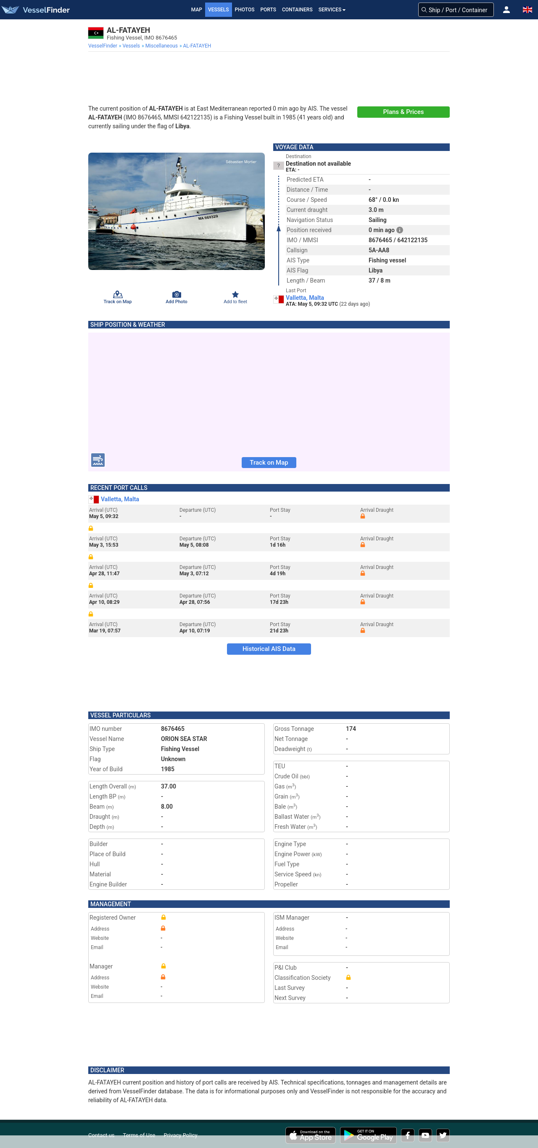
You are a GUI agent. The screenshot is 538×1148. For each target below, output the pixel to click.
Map (196, 10)
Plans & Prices (403, 112)
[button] (506, 9)
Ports (268, 10)
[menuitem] (103, 46)
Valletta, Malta (305, 297)
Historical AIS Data (269, 649)
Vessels (218, 10)
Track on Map (269, 462)
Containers (297, 10)
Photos (245, 10)
